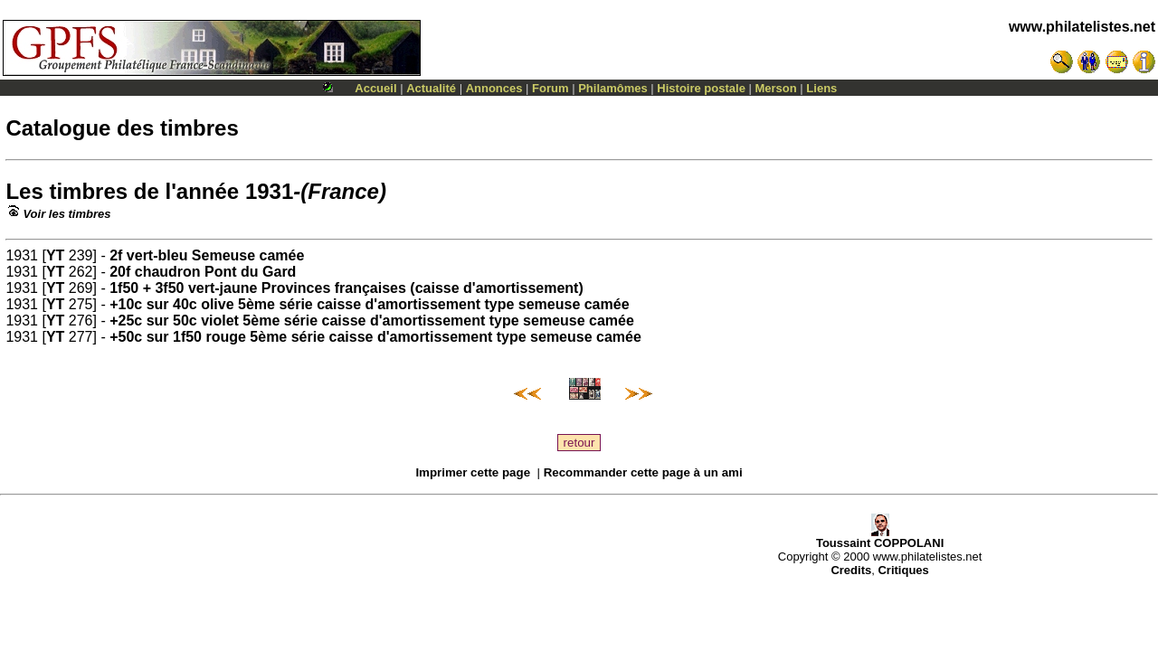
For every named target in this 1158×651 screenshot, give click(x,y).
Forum (550, 88)
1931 (269, 191)
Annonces (494, 88)
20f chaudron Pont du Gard (202, 271)
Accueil (375, 88)
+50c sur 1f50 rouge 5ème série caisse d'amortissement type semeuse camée (375, 336)
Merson (776, 88)
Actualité (431, 88)
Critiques (903, 570)
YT (55, 255)
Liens (821, 88)
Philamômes (613, 88)
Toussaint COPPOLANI (880, 537)
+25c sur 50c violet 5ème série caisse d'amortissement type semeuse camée (371, 320)
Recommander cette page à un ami (643, 472)
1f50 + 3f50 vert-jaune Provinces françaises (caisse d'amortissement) (346, 288)
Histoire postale (701, 88)
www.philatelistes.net (1082, 26)
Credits (851, 570)
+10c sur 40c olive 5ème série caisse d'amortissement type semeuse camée (369, 304)
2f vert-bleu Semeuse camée (206, 255)
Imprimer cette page (472, 472)
